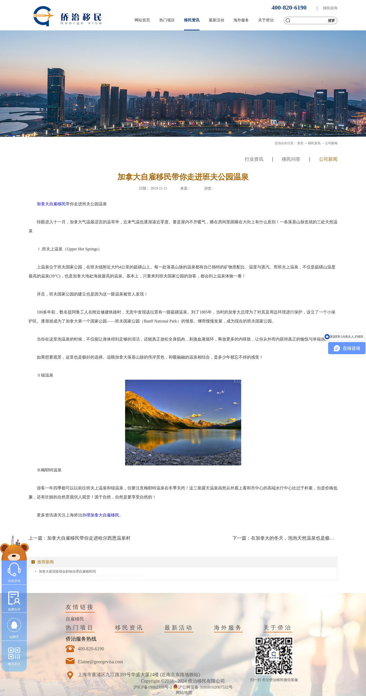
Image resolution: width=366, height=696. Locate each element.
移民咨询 (330, 8)
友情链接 (80, 607)
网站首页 (142, 20)
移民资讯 (314, 143)
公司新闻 (331, 143)
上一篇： (79, 538)
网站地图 (183, 692)
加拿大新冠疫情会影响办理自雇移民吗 (67, 571)
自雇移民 (75, 619)
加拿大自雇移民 (51, 204)
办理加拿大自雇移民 (100, 515)
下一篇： (284, 538)
